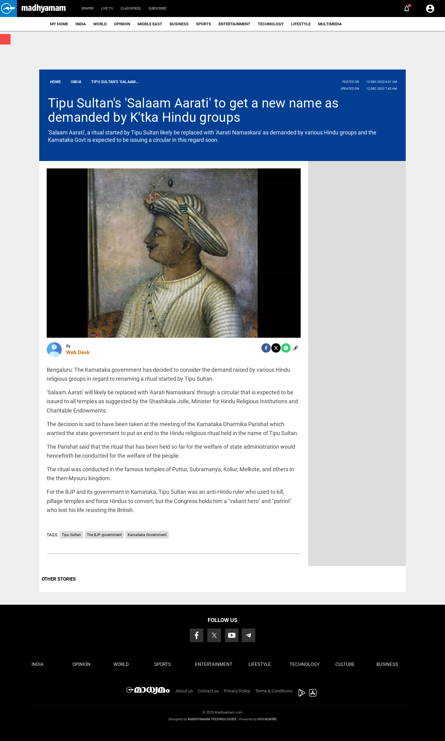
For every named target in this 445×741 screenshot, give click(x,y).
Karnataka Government (147, 535)
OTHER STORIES (59, 579)
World (100, 24)
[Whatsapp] (286, 348)
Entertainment (234, 24)
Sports (203, 24)
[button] (8, 8)
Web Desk (78, 352)
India (80, 24)
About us (184, 690)
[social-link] (296, 348)
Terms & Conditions (273, 690)
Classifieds (131, 8)
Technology (271, 24)
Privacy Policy (237, 690)
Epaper (88, 8)
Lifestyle (301, 24)
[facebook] (266, 348)
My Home (59, 24)
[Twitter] (276, 348)
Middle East (150, 24)
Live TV (107, 8)
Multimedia (330, 24)
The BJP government (104, 535)
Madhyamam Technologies (212, 719)
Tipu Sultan (71, 535)
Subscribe (157, 8)
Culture (345, 664)
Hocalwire (267, 719)
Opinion (122, 24)
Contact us (208, 690)
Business (179, 24)
